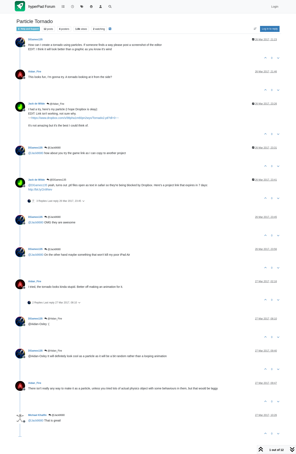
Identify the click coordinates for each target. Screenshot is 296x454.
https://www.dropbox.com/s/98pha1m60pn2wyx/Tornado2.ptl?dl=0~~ (75, 118)
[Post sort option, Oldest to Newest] (255, 29)
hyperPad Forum (41, 7)
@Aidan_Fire (55, 103)
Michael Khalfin (37, 415)
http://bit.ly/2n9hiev (40, 189)
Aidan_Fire (34, 71)
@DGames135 (56, 179)
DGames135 (35, 39)
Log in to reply (270, 28)
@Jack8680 (52, 147)
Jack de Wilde (36, 103)
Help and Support (28, 29)
